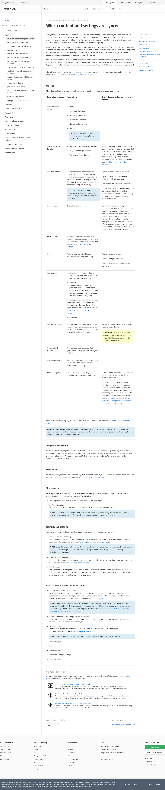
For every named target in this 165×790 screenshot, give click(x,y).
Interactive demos (107, 756)
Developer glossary (107, 759)
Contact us (148, 762)
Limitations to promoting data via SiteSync (76, 75)
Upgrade (71, 762)
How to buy (148, 758)
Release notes (5, 759)
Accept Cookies (131, 784)
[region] (82, 784)
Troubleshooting (115, 9)
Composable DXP (40, 756)
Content (141, 38)
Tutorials (85, 9)
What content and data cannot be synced (149, 55)
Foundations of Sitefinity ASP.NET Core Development (73, 704)
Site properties (144, 48)
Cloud (36, 749)
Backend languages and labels (78, 563)
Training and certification (109, 749)
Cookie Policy (7, 787)
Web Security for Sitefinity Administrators (69, 694)
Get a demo (144, 67)
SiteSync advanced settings (93, 477)
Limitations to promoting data (123, 724)
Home (48, 20)
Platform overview (146, 70)
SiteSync (55, 20)
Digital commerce (40, 759)
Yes (49, 725)
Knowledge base (74, 759)
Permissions (143, 45)
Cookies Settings (153, 784)
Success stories (73, 756)
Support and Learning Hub (110, 746)
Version (48, 9)
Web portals (38, 766)
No (56, 725)
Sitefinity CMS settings (146, 52)
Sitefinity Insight (5, 749)
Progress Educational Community (112, 753)
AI (34, 762)
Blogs (70, 746)
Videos (70, 749)
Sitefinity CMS (5, 746)
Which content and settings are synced (94, 542)
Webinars (71, 753)
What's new (4, 756)
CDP (35, 753)
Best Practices (98, 9)
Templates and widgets (147, 41)
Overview (37, 746)
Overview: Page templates (81, 631)
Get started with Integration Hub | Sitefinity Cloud (72, 684)
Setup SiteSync (97, 598)
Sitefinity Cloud (5, 753)
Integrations (38, 769)
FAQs (70, 766)
